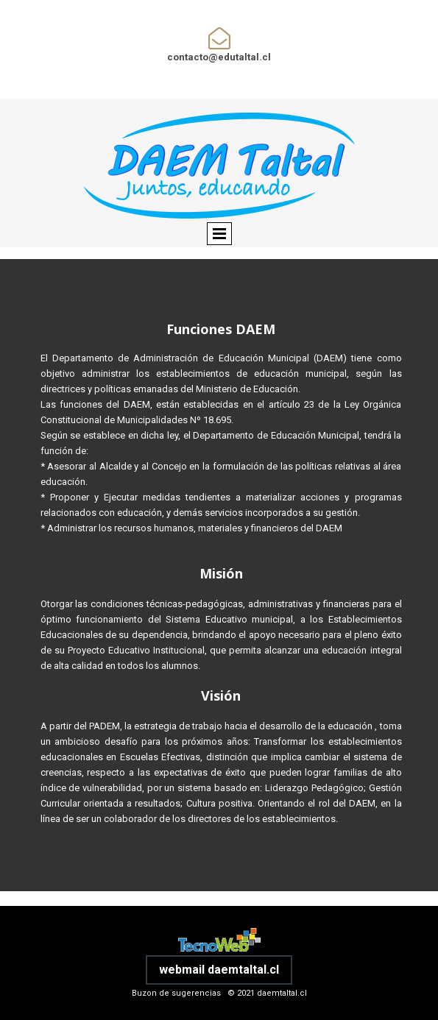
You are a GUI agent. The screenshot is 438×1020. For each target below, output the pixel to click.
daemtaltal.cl (282, 993)
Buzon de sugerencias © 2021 (194, 993)
